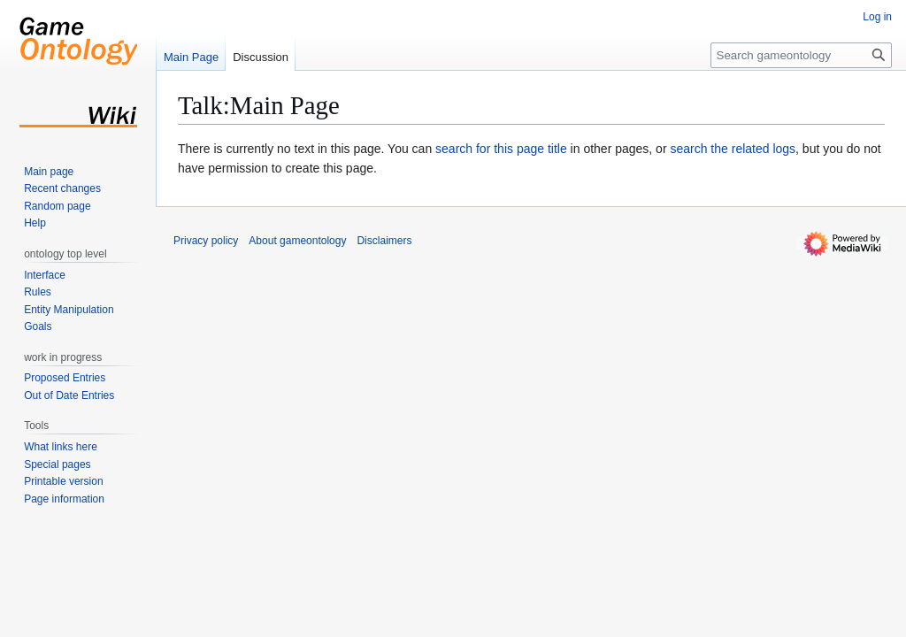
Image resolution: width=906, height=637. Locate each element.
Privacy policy (205, 240)
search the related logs (732, 149)
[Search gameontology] (801, 55)
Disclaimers (384, 240)
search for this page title (501, 149)
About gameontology (297, 240)
